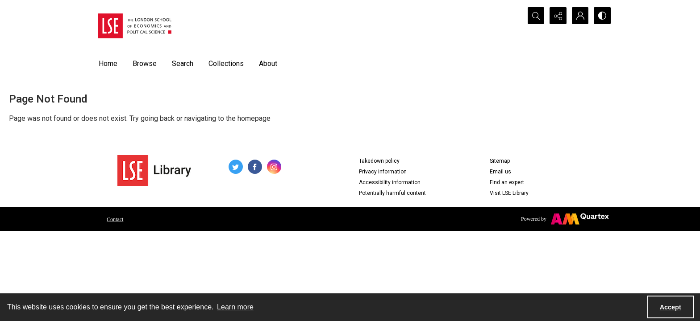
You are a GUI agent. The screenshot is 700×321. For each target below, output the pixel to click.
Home (108, 63)
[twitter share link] (236, 167)
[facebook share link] (255, 167)
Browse (145, 63)
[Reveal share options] (557, 15)
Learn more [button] (235, 307)
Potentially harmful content (392, 193)
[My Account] (579, 15)
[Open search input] (535, 15)
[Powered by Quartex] (565, 219)
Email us (500, 172)
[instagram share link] (274, 167)
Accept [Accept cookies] (670, 307)
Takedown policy (379, 161)
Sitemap (500, 161)
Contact (115, 219)
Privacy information (383, 172)
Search (182, 63)
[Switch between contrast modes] (602, 15)
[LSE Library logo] (154, 170)
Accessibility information (390, 182)
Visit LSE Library (509, 193)
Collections (226, 63)
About (268, 63)
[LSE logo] (134, 25)
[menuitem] (115, 219)
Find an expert (507, 182)
